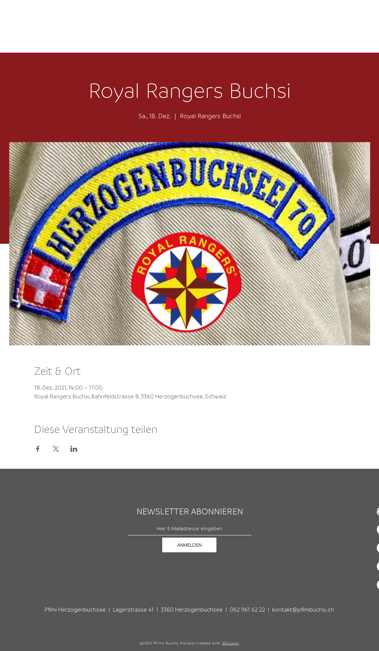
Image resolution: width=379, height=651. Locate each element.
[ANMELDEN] (189, 545)
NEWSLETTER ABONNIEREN (189, 511)
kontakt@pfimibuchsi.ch (303, 609)
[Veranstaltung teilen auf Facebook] (37, 449)
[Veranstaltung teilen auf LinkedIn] (73, 449)
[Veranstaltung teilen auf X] (55, 449)
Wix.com (230, 642)
